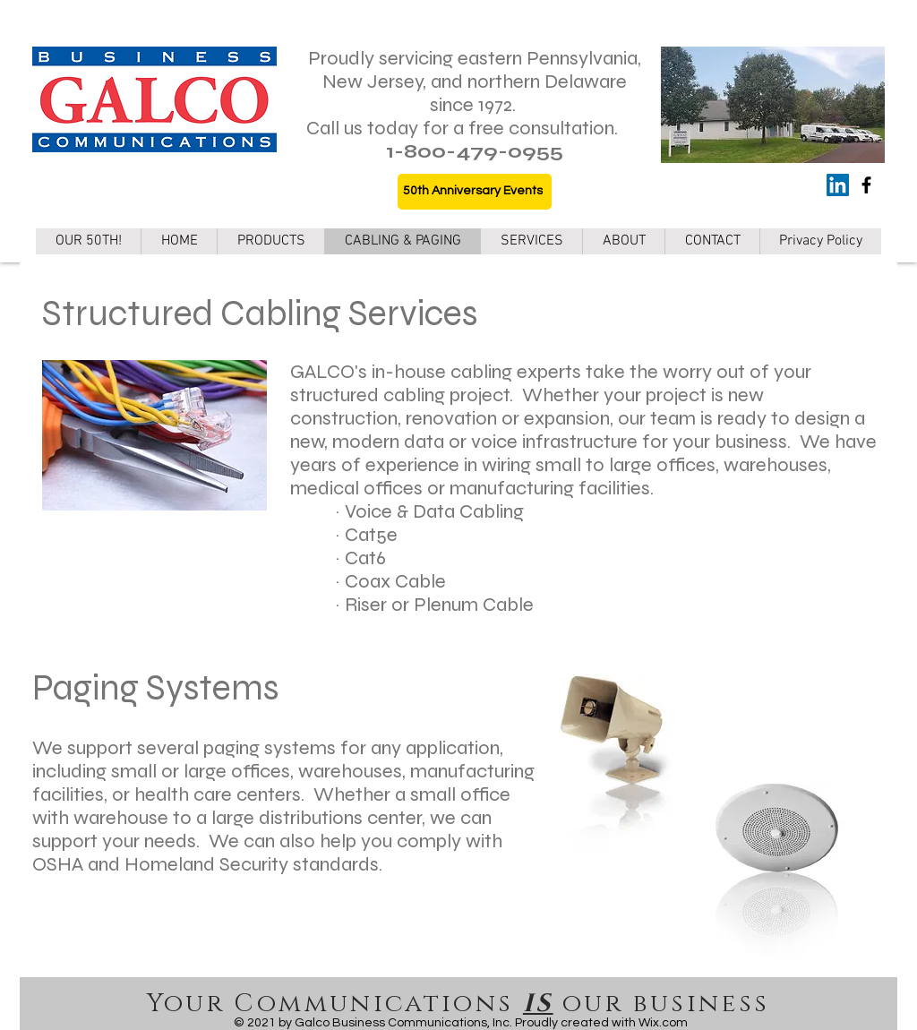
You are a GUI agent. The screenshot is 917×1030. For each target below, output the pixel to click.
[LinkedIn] (838, 185)
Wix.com (663, 1023)
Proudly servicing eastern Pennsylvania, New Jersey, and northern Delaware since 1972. (474, 81)
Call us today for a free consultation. (462, 128)
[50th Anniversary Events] (475, 192)
